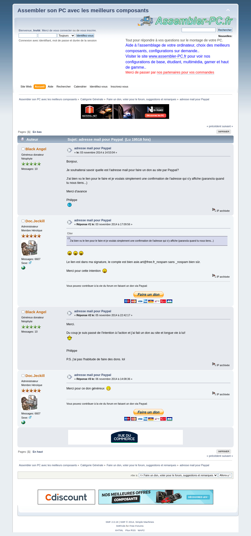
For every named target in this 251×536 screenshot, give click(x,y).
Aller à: (134, 475)
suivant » (227, 126)
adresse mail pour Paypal (92, 148)
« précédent (214, 126)
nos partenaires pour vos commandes (185, 72)
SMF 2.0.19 (112, 522)
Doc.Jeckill (35, 221)
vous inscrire (88, 30)
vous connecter (62, 30)
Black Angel (35, 149)
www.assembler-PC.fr (168, 56)
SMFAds (121, 525)
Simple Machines (144, 522)
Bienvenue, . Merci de (36, 30)
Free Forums (136, 525)
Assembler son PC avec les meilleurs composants (83, 10)
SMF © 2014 (127, 522)
